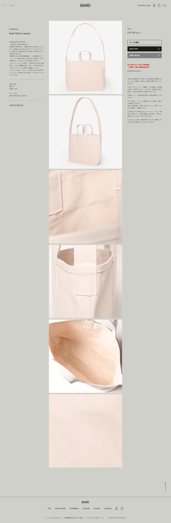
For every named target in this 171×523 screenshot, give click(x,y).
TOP (4, 5)
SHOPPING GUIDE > (134, 71)
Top (50, 508)
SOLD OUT (133, 49)
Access (96, 508)
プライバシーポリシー (91, 517)
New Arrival (61, 508)
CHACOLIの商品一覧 (15, 105)
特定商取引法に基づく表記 (74, 517)
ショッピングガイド (57, 517)
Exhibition (74, 508)
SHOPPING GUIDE (144, 5)
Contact (106, 508)
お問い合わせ (134, 55)
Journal (86, 508)
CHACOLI (11, 5)
